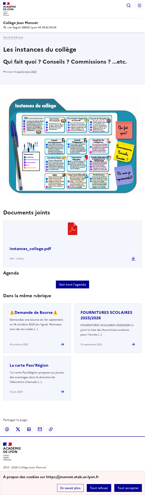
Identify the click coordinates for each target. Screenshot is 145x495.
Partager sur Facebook (7, 429)
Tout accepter (128, 488)
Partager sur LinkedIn (29, 429)
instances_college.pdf (30, 249)
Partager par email (40, 429)
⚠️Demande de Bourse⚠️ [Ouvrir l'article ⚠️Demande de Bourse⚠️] (34, 312)
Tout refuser (99, 488)
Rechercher (128, 5)
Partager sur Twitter (18, 429)
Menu (139, 5)
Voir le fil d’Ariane (13, 37)
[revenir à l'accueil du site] (72, 23)
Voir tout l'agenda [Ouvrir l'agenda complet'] (72, 284)
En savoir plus (70, 488)
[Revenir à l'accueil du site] (12, 451)
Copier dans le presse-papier (51, 429)
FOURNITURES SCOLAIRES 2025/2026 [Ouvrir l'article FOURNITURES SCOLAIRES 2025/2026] (106, 315)
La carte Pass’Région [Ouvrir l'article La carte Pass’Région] (29, 365)
